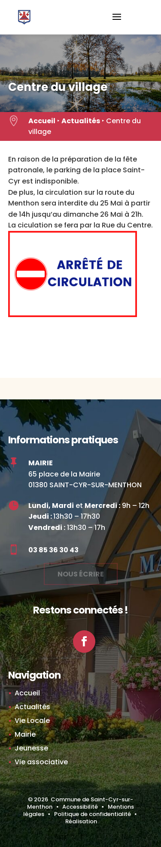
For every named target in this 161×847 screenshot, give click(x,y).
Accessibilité (80, 807)
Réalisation (81, 821)
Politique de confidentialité (92, 814)
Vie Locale (32, 721)
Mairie (25, 734)
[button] (117, 22)
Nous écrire (81, 572)
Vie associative (41, 762)
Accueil (41, 121)
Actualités (80, 121)
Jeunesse (31, 748)
